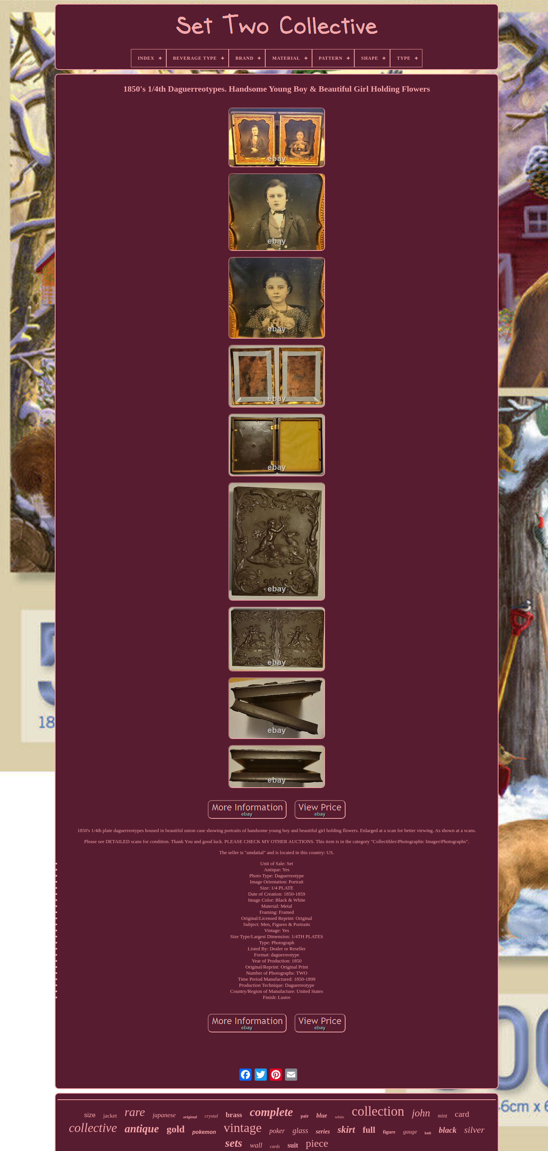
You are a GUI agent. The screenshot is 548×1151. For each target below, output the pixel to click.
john (421, 1113)
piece (317, 1143)
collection (378, 1111)
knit (428, 1133)
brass (234, 1115)
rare (134, 1112)
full (369, 1130)
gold (176, 1129)
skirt (346, 1129)
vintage (243, 1128)
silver (474, 1130)
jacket (110, 1116)
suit (292, 1145)
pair (305, 1116)
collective (93, 1128)
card (462, 1114)
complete (271, 1112)
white (339, 1117)
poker (277, 1131)
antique (141, 1128)
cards (275, 1146)
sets (233, 1143)
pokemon (204, 1132)
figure (389, 1132)
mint (442, 1116)
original (190, 1117)
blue (321, 1115)
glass (300, 1130)
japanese (164, 1115)
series (323, 1131)
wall (256, 1145)
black (448, 1130)
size (90, 1115)
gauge (410, 1132)
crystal (211, 1116)
